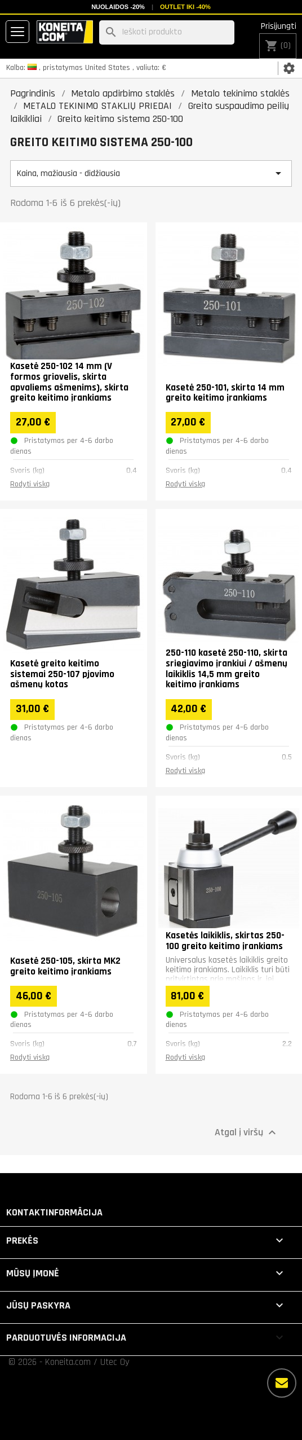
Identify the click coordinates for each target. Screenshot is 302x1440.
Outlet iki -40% (185, 6)
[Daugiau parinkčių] (281, 1383)
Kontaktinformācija (54, 1212)
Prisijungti (278, 26)
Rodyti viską (30, 484)
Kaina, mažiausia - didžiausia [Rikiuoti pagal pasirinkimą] (151, 173)
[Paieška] (166, 32)
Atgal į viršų (247, 1132)
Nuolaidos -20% (118, 6)
